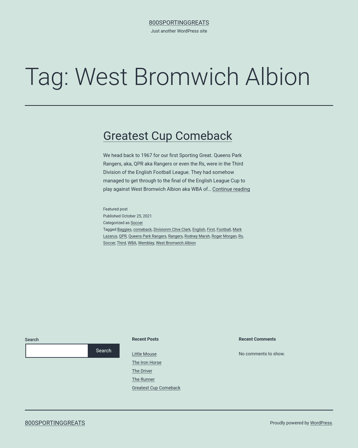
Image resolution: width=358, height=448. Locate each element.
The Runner (143, 379)
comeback (142, 229)
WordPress (321, 422)
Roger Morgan (224, 236)
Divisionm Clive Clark (172, 229)
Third (121, 243)
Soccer (137, 222)
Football (224, 229)
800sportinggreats (179, 22)
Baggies (124, 229)
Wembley (146, 243)
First (211, 229)
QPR (123, 236)
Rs (240, 236)
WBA (132, 243)
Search (32, 339)
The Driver (142, 370)
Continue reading (231, 189)
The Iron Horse (146, 362)
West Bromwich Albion (176, 243)
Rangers (175, 236)
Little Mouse (144, 354)
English (198, 229)
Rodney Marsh (197, 236)
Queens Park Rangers (148, 236)
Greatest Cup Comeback (167, 136)
